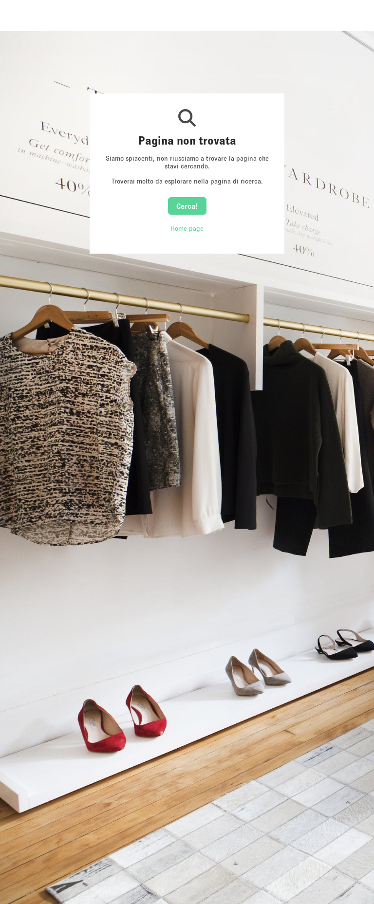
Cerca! (187, 206)
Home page (187, 228)
